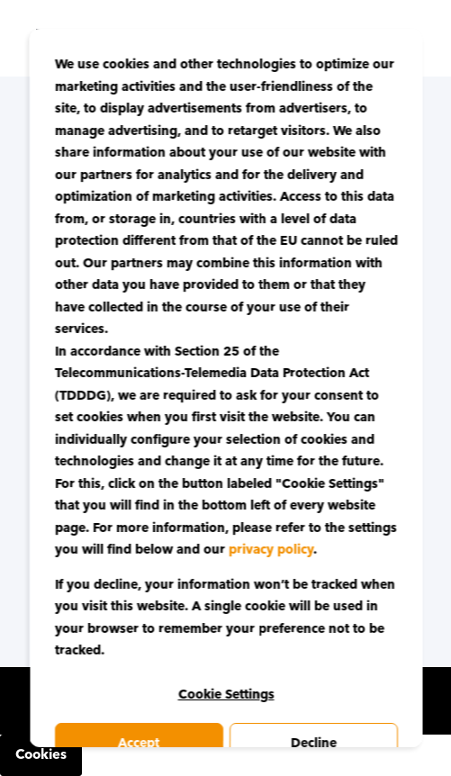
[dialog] (225, 388)
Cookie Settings (225, 695)
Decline (313, 743)
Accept (138, 743)
